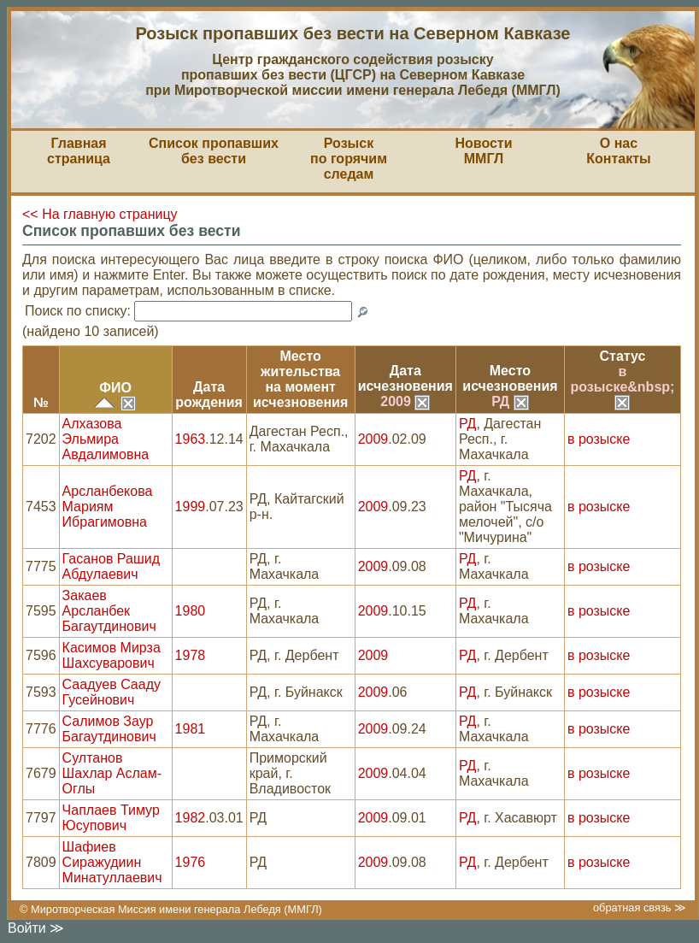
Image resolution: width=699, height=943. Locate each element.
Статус (623, 356)
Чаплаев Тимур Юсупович (111, 818)
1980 (190, 611)
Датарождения (209, 395)
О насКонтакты (618, 151)
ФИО (115, 387)
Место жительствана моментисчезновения (300, 379)
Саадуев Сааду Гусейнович (111, 692)
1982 (190, 817)
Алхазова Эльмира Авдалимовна (106, 439)
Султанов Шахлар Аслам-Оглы (112, 773)
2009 (405, 401)
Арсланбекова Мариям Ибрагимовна (107, 506)
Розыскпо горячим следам (348, 158)
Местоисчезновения (509, 378)
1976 (190, 862)
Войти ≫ (36, 928)
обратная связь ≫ (639, 907)
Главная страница (78, 151)
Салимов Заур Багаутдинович (109, 729)
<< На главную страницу (100, 214)
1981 (190, 729)
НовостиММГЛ (483, 151)
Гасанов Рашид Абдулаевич (111, 566)
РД (510, 401)
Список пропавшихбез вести (214, 151)
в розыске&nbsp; (623, 386)
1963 (190, 439)
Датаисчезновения (405, 378)
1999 (190, 506)
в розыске (598, 439)
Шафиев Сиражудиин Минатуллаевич (112, 862)
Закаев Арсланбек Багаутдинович (109, 611)
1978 (190, 655)
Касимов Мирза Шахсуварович (111, 655)
